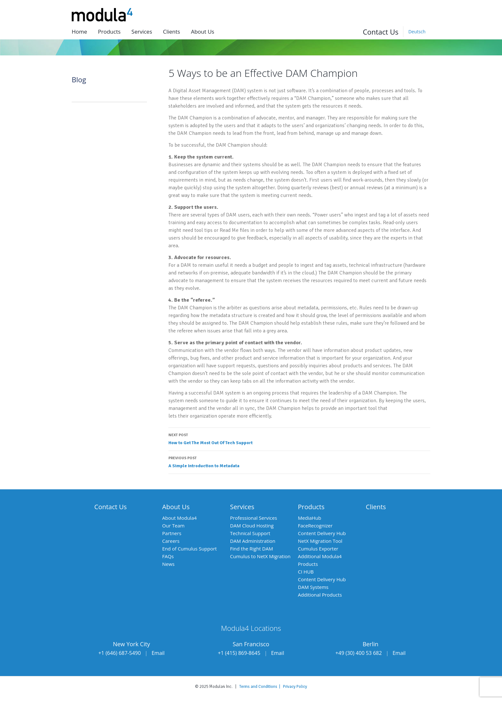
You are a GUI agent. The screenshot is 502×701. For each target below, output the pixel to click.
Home (79, 31)
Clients (171, 31)
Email (158, 652)
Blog (79, 79)
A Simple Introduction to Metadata (299, 461)
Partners (172, 533)
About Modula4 (179, 518)
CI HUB (306, 571)
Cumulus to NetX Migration (260, 556)
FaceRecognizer (315, 525)
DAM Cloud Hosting (252, 525)
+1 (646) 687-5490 (119, 652)
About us (202, 31)
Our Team (173, 525)
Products (109, 31)
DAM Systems (313, 587)
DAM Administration (252, 541)
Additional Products (320, 594)
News (168, 564)
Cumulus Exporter (318, 548)
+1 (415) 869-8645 (239, 652)
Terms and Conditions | (261, 686)
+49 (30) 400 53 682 (359, 652)
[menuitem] (416, 31)
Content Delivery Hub (322, 533)
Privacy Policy (295, 686)
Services (142, 31)
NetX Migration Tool (320, 541)
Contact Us (380, 32)
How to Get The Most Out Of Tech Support (299, 438)
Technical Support (250, 533)
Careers (171, 541)
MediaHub (309, 518)
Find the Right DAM (251, 548)
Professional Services (253, 518)
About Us (176, 506)
